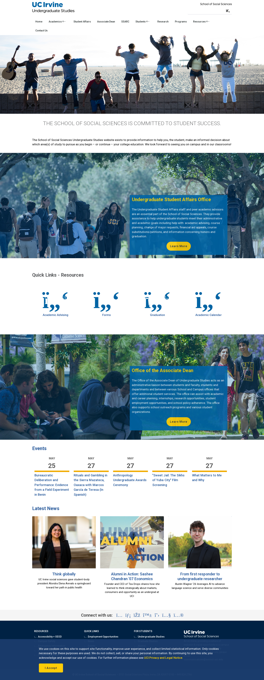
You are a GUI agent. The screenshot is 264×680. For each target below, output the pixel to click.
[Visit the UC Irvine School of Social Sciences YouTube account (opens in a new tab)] (166, 615)
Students (142, 21)
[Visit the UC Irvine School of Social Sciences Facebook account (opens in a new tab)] (137, 615)
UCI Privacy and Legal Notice (163, 657)
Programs (181, 21)
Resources (201, 21)
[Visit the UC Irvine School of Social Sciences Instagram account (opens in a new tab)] (119, 615)
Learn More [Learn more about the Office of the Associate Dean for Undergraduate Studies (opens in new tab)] (178, 421)
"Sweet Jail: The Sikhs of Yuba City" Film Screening (168, 480)
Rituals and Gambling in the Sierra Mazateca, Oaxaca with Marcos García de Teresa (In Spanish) (90, 484)
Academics (57, 21)
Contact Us (41, 30)
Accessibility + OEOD (48, 636)
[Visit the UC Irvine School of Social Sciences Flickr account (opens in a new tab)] (179, 615)
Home (38, 21)
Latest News (45, 508)
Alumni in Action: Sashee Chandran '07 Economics (132, 576)
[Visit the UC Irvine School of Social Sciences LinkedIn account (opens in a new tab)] (128, 615)
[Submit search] (228, 11)
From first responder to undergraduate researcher (200, 576)
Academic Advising (55, 315)
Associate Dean (106, 21)
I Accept (51, 668)
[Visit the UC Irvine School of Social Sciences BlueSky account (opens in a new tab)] (147, 615)
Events (39, 448)
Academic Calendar (208, 315)
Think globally (64, 574)
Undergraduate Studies (149, 636)
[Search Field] (210, 10)
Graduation (157, 315)
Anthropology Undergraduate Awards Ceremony (130, 480)
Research (162, 21)
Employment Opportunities (101, 636)
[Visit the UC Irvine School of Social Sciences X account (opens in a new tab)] (157, 615)
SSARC (125, 21)
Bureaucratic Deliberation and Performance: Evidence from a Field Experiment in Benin (51, 484)
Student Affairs (82, 21)
